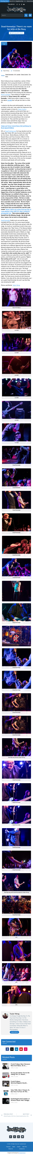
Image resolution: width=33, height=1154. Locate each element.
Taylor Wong (16, 285)
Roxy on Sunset (5, 94)
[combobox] (12, 15)
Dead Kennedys (5, 220)
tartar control (24, 74)
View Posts (14, 1032)
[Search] (26, 15)
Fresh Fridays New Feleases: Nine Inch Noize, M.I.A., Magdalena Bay (20, 1065)
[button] (30, 15)
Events (18, 1146)
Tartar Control (22, 109)
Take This (24, 1146)
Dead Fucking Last (10, 131)
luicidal (18, 74)
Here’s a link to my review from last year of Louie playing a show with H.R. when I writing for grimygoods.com (16, 211)
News (13, 1146)
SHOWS (21, 33)
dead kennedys (9, 74)
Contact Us (22, 1148)
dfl (15, 74)
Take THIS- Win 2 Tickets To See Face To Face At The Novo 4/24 (20, 1090)
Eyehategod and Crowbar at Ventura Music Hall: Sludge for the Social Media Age (20, 1099)
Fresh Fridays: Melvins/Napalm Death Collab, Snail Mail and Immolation (18, 1082)
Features (8, 1146)
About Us (10, 1148)
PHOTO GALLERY (15, 33)
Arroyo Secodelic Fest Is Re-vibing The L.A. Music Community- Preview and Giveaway (20, 1073)
